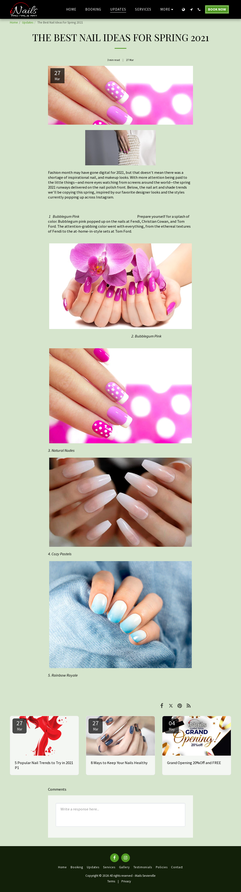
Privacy (126, 881)
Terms (111, 881)
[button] (191, 9)
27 (19, 725)
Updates (27, 22)
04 (172, 725)
